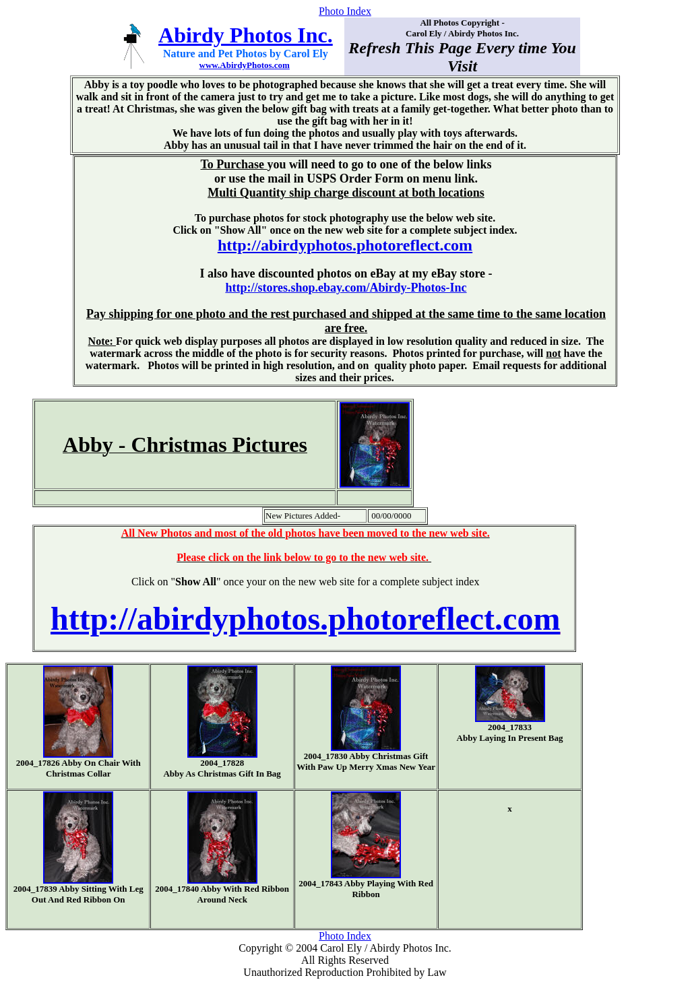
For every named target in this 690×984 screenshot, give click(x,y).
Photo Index (345, 11)
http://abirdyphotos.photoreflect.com (345, 245)
